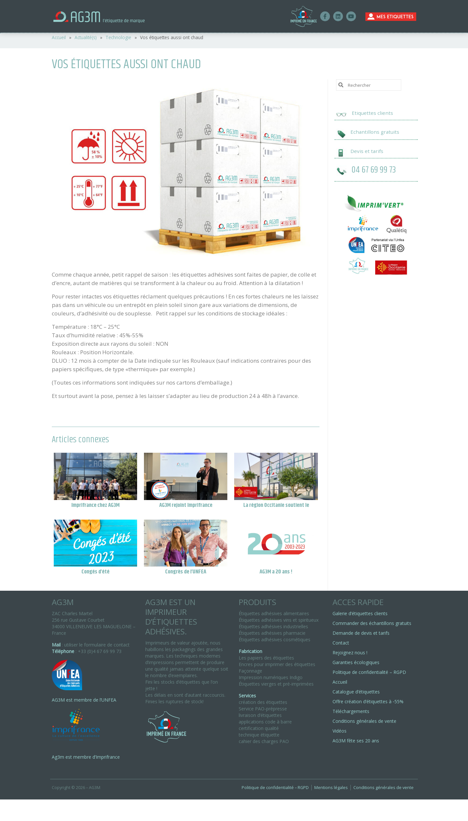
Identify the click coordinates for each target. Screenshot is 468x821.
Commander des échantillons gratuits (372, 623)
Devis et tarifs (366, 151)
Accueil (59, 37)
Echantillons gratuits (374, 132)
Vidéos (340, 731)
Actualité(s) (86, 37)
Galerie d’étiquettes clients (360, 613)
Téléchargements (351, 711)
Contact (341, 643)
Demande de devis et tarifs (361, 633)
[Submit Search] (341, 85)
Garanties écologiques (356, 662)
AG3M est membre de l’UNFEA (84, 700)
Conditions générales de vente (364, 721)
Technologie (118, 37)
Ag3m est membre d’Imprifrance (86, 757)
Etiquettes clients (372, 113)
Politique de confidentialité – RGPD (369, 672)
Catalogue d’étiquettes (356, 692)
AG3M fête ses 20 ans (356, 740)
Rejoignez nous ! (350, 652)
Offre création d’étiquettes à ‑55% (368, 701)
